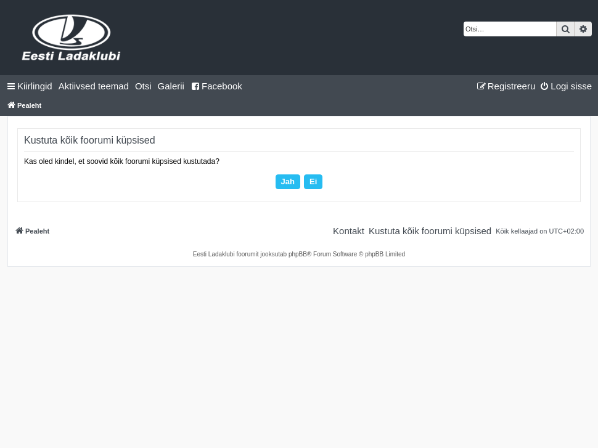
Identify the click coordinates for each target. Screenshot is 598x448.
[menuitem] (94, 86)
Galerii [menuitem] (171, 86)
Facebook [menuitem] (216, 86)
